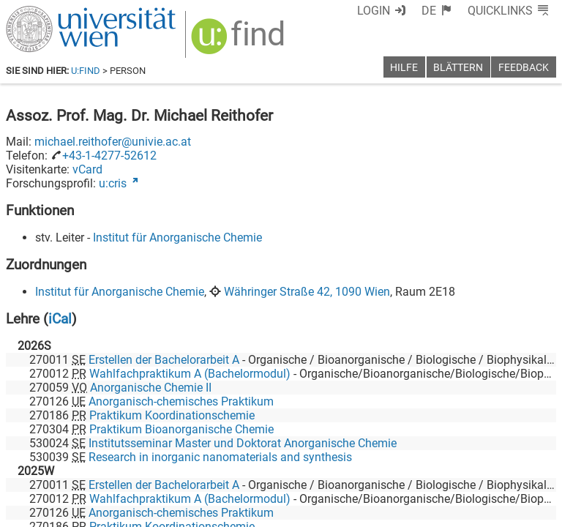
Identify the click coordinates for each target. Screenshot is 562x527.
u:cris (113, 183)
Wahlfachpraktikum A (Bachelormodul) (190, 374)
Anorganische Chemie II (150, 388)
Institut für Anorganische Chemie (177, 237)
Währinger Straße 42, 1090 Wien (307, 292)
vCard (87, 169)
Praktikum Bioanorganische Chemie (181, 429)
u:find (85, 70)
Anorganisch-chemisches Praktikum (181, 401)
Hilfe (404, 67)
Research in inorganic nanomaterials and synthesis (220, 457)
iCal (60, 318)
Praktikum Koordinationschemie (172, 415)
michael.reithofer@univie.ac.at (112, 142)
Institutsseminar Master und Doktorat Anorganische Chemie (243, 443)
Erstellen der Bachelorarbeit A (164, 360)
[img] (240, 41)
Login (373, 11)
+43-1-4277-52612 (109, 155)
